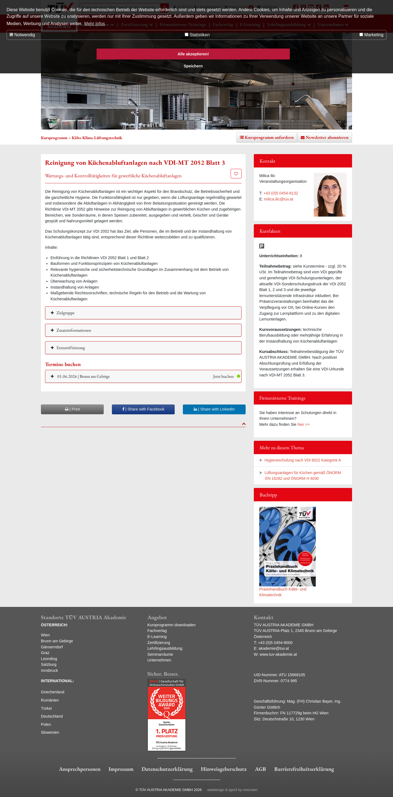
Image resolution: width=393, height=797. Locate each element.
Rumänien (50, 700)
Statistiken (197, 34)
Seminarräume (160, 654)
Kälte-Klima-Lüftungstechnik (97, 137)
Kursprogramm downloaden (171, 625)
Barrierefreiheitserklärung (304, 768)
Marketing (371, 34)
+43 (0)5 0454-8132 (280, 193)
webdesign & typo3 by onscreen (232, 790)
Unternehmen (159, 660)
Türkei (46, 708)
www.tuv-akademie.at (278, 654)
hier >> (303, 424)
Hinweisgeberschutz (224, 768)
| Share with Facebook (143, 409)
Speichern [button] (193, 66)
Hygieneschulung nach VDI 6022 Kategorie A (302, 460)
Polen (46, 724)
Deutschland (52, 716)
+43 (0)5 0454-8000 (275, 642)
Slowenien (50, 732)
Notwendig (22, 34)
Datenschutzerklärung (167, 768)
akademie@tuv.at (274, 648)
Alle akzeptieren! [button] (193, 54)
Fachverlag (157, 630)
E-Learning (156, 636)
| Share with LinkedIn (214, 409)
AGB (260, 768)
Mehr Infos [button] (94, 23)
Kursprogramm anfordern (269, 137)
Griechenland (52, 692)
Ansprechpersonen (79, 768)
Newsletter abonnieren (327, 137)
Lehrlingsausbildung (164, 648)
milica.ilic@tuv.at (278, 199)
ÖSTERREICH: (54, 625)
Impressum (121, 768)
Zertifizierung (158, 642)
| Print (72, 409)
